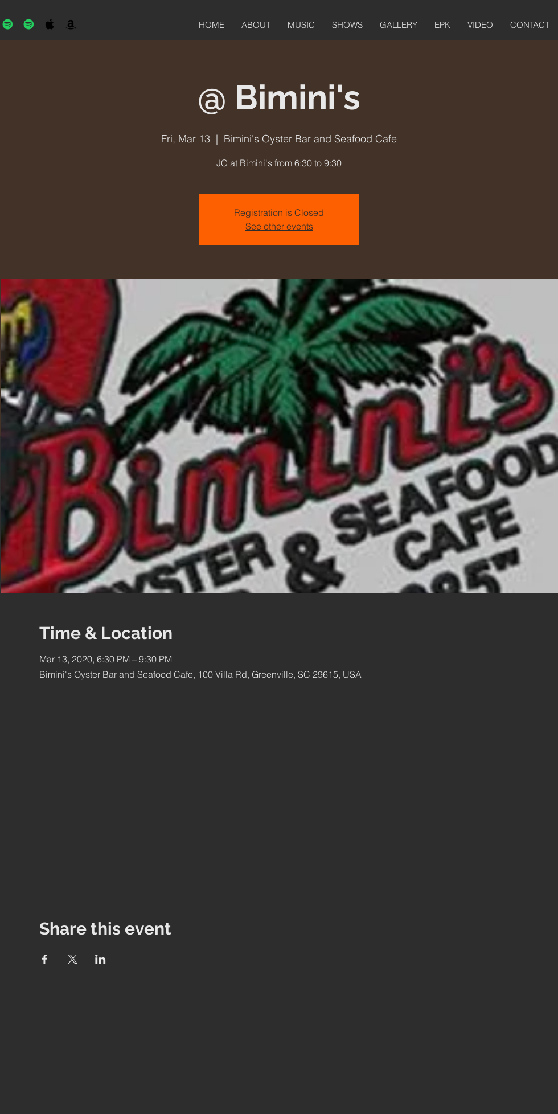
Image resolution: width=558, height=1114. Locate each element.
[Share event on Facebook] (44, 959)
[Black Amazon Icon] (71, 24)
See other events (279, 226)
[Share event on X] (72, 959)
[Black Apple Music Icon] (50, 24)
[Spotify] (7, 24)
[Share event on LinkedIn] (100, 959)
